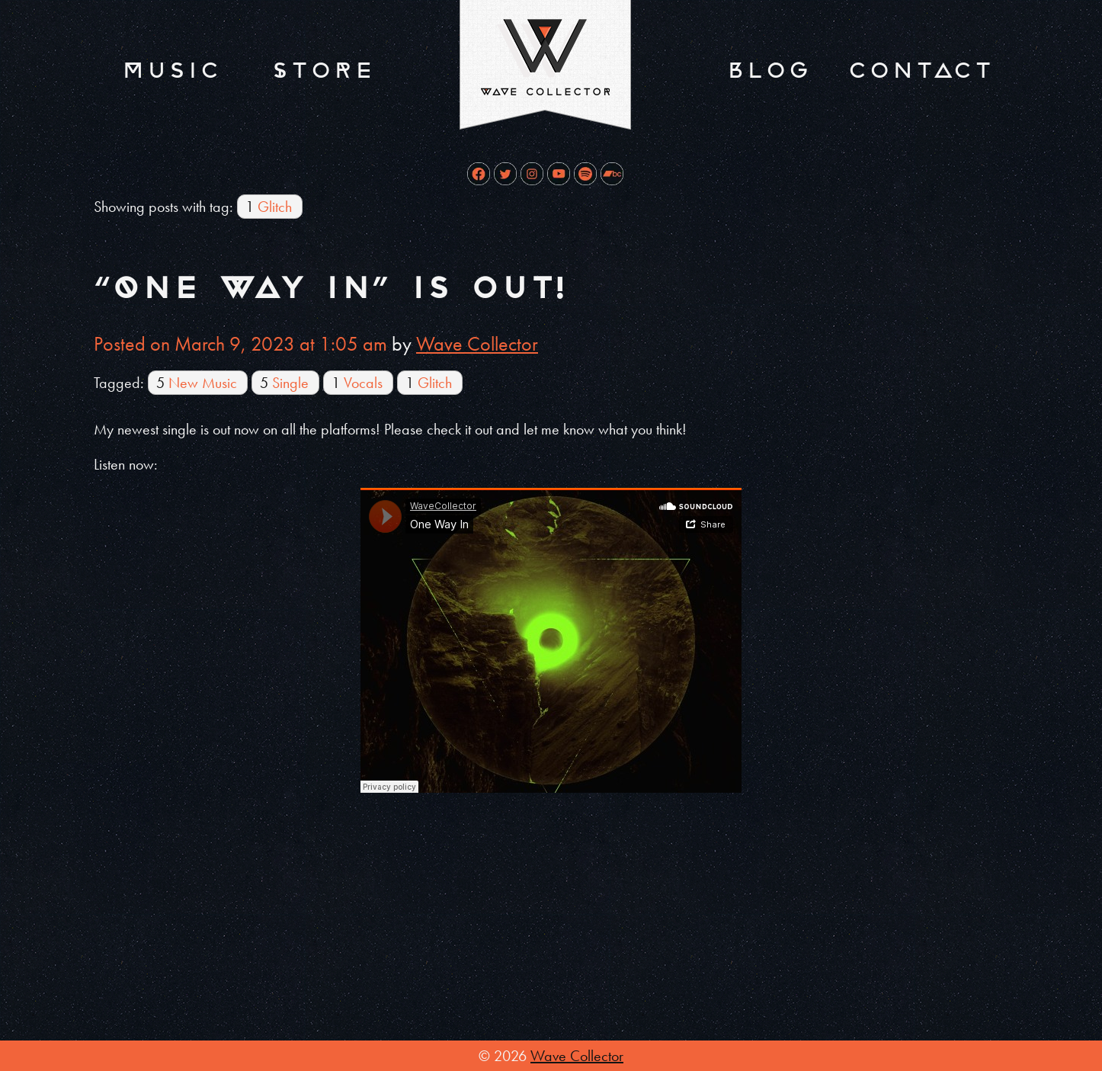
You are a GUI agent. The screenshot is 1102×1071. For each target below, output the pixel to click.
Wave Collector (477, 344)
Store (322, 70)
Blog (768, 70)
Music (170, 70)
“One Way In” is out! (329, 288)
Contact (920, 70)
